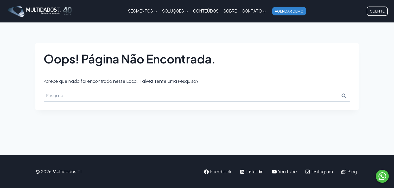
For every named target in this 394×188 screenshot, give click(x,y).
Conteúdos (206, 11)
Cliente (377, 11)
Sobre (230, 11)
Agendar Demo (289, 11)
